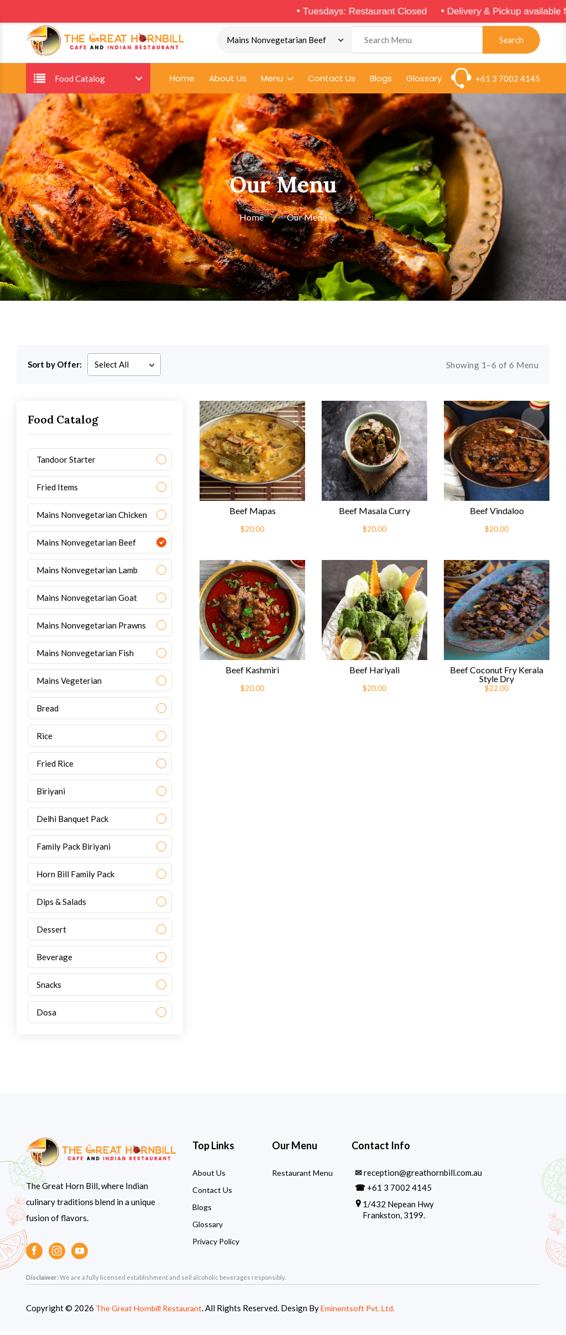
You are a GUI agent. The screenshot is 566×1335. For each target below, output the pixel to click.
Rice (44, 739)
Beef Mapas (252, 514)
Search (511, 41)
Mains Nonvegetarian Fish (85, 656)
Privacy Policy (215, 1244)
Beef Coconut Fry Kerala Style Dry (496, 678)
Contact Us (331, 81)
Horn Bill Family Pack (75, 877)
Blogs (381, 81)
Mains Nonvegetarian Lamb (87, 573)
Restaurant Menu (302, 1176)
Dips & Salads (61, 905)
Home (182, 81)
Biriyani (50, 794)
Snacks (48, 988)
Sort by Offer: (55, 368)
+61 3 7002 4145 (507, 82)
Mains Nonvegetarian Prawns (91, 629)
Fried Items (57, 490)
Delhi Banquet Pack (72, 822)
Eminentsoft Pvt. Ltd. (365, 1311)
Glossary (424, 81)
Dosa (46, 1015)
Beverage (54, 960)
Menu (277, 81)
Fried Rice (55, 767)
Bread (47, 711)
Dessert (51, 933)
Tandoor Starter (66, 463)
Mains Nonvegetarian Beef (86, 546)
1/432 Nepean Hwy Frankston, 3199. (398, 1212)
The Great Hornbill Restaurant (152, 1311)
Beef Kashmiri (252, 673)
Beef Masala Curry (374, 514)
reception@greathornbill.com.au (423, 1176)
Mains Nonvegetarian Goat (86, 601)
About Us (228, 81)
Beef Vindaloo (497, 514)
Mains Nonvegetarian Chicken (91, 518)
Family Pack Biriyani (73, 850)
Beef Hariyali (374, 673)
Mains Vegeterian (69, 684)
